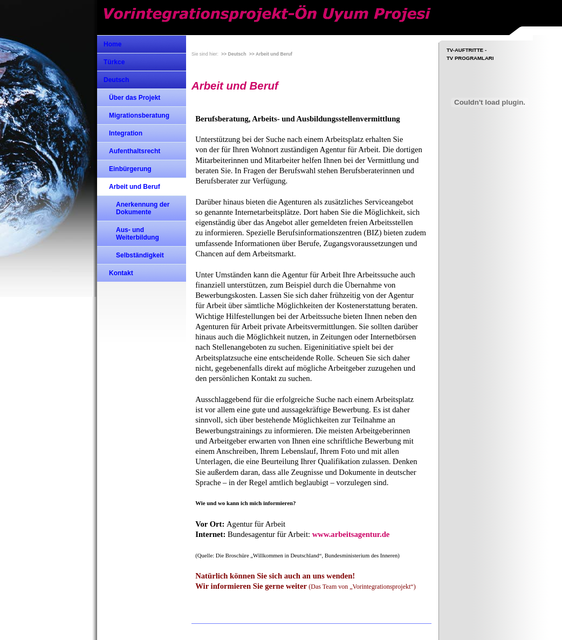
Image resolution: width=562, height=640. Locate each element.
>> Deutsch (233, 54)
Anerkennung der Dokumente (142, 208)
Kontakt (121, 273)
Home (112, 44)
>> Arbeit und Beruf (270, 54)
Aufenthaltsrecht (134, 151)
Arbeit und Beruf (134, 186)
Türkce (114, 62)
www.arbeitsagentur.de (351, 534)
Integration (125, 133)
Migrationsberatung (139, 115)
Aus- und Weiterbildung (137, 233)
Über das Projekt (134, 97)
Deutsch (116, 80)
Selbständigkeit (140, 255)
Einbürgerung (130, 169)
